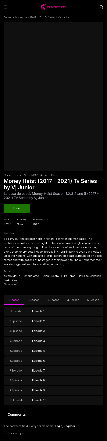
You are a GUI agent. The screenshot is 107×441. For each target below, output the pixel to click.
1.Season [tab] (13, 299)
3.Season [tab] (53, 299)
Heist (54, 175)
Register (69, 426)
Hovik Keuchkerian (89, 276)
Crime (7, 175)
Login (58, 426)
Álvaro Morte (12, 276)
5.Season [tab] (93, 299)
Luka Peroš (68, 276)
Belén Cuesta (50, 276)
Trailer (17, 208)
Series (7, 17)
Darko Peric (11, 280)
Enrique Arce (31, 276)
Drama (18, 175)
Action (44, 175)
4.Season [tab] (73, 299)
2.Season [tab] (33, 299)
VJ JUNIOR (31, 175)
